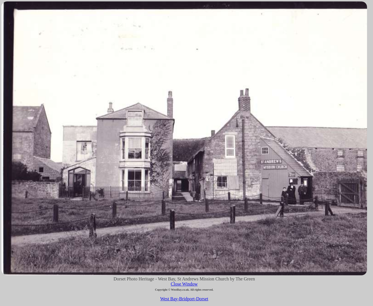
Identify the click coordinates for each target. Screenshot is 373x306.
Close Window (184, 284)
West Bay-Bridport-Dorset (184, 298)
